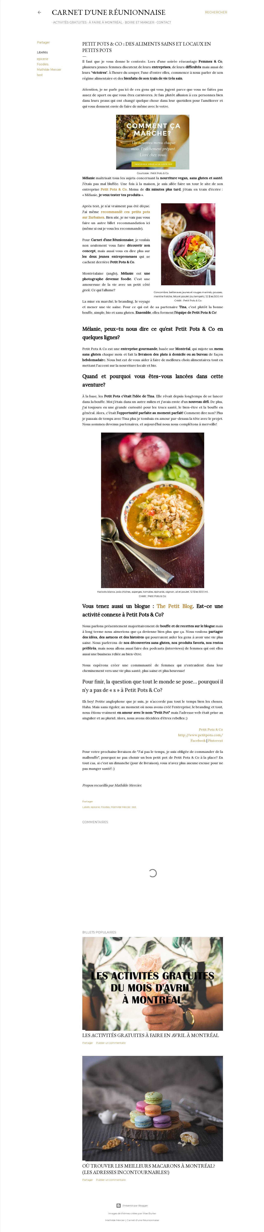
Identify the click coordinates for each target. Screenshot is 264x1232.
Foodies (42, 64)
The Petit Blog (174, 606)
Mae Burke (149, 1213)
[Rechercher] (216, 12)
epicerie (42, 59)
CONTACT (162, 22)
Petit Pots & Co (113, 189)
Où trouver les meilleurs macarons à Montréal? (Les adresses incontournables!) (148, 1169)
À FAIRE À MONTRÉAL (104, 22)
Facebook (198, 740)
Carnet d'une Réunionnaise (108, 12)
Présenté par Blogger (132, 1205)
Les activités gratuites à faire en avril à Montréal (150, 1035)
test (40, 75)
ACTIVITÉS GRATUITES (68, 22)
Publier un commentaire (111, 1042)
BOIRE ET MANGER (138, 22)
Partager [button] (43, 42)
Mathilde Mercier (49, 69)
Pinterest (215, 740)
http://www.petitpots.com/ (200, 735)
